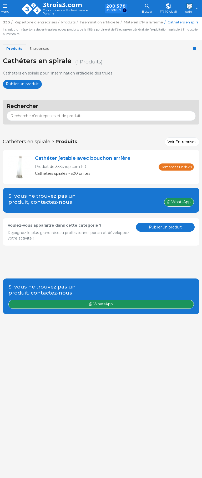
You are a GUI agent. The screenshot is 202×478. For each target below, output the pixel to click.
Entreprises (39, 49)
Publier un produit (22, 84)
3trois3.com (62, 5)
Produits (14, 49)
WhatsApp (101, 304)
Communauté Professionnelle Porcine (65, 12)
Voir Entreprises (182, 142)
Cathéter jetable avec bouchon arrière (82, 158)
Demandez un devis (176, 167)
